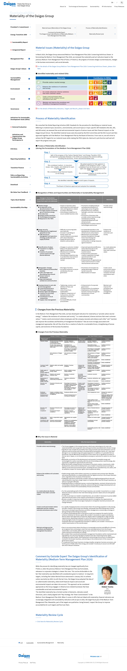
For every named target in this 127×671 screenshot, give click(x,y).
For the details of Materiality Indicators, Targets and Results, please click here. (63, 108)
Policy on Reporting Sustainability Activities (19, 176)
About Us (63, 6)
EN (112, 2)
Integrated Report (19, 50)
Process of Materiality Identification (96, 28)
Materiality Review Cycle (96, 34)
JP (117, 2)
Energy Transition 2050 (19, 34)
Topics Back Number (18, 200)
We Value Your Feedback (19, 192)
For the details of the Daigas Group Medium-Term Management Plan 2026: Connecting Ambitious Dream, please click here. (76, 67)
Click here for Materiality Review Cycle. (50, 621)
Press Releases (119, 6)
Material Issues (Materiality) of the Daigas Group (56, 28)
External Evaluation (19, 127)
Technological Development (78, 6)
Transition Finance (17, 167)
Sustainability (94, 6)
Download (14, 184)
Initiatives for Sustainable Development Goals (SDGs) (20, 118)
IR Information (107, 6)
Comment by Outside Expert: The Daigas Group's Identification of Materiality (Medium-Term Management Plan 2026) (56, 33)
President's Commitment (20, 27)
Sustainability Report (20, 42)
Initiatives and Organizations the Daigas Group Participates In (18, 137)
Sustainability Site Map (19, 207)
